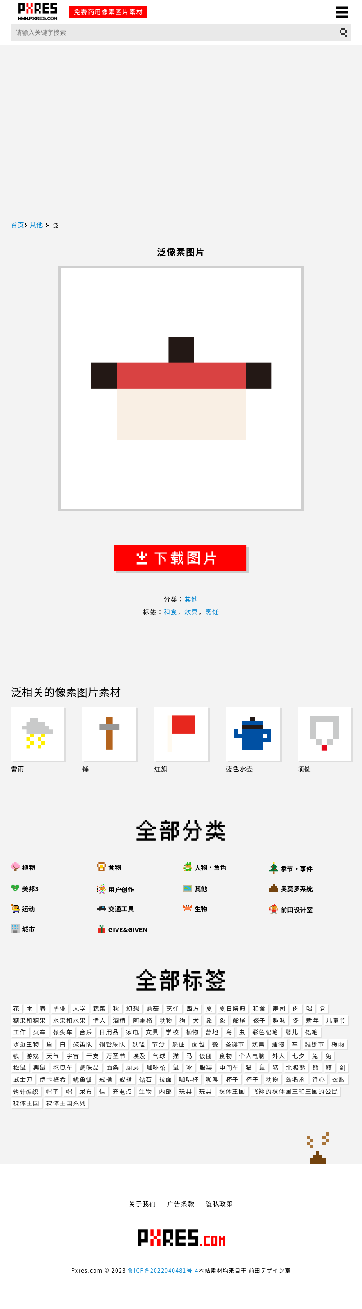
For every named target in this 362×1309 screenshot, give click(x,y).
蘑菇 (152, 1008)
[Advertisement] (181, 154)
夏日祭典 (232, 1008)
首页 (18, 224)
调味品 (89, 1067)
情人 (99, 1020)
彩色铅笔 (265, 1032)
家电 (132, 1032)
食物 (225, 1055)
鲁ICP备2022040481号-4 (163, 1270)
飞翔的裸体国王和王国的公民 (295, 1091)
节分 (158, 1044)
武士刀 (23, 1079)
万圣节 (116, 1055)
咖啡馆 (156, 1067)
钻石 (145, 1079)
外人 (278, 1055)
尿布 (85, 1091)
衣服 (338, 1079)
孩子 (259, 1020)
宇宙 (72, 1055)
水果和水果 (69, 1020)
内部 (165, 1091)
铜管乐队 (112, 1044)
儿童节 (336, 1020)
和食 (259, 1008)
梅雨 (337, 1044)
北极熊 (296, 1067)
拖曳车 (63, 1067)
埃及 (139, 1055)
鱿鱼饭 (83, 1079)
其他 (37, 224)
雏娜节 (315, 1044)
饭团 (205, 1055)
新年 (312, 1020)
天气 (52, 1055)
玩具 (185, 1091)
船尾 (239, 1020)
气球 (158, 1055)
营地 (212, 1032)
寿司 (279, 1008)
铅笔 (311, 1032)
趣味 (279, 1020)
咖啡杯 (189, 1079)
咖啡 (212, 1079)
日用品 (109, 1032)
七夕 (298, 1055)
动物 (166, 1020)
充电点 (122, 1091)
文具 (152, 1032)
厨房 (132, 1067)
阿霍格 (142, 1020)
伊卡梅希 (53, 1079)
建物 (278, 1044)
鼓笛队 (83, 1044)
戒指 (105, 1079)
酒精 (119, 1020)
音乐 (86, 1032)
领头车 (63, 1032)
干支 (92, 1055)
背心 (318, 1079)
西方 (192, 1008)
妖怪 (138, 1044)
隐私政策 (219, 1203)
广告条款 (181, 1203)
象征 (178, 1044)
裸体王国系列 (66, 1103)
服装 (205, 1067)
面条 (112, 1067)
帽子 (52, 1091)
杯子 (232, 1079)
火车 (39, 1032)
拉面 (165, 1079)
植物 (192, 1032)
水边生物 (26, 1044)
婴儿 (292, 1032)
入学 (79, 1008)
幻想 (132, 1008)
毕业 (59, 1008)
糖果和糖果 (29, 1020)
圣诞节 (235, 1044)
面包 (198, 1044)
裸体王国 (232, 1091)
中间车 (229, 1067)
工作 (19, 1032)
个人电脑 (252, 1055)
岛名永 (295, 1079)
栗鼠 (39, 1067)
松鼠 (19, 1067)
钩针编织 (26, 1091)
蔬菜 (99, 1008)
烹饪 (172, 1008)
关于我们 (142, 1203)
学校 (172, 1032)
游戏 (33, 1055)
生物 (145, 1091)
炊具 (258, 1044)
